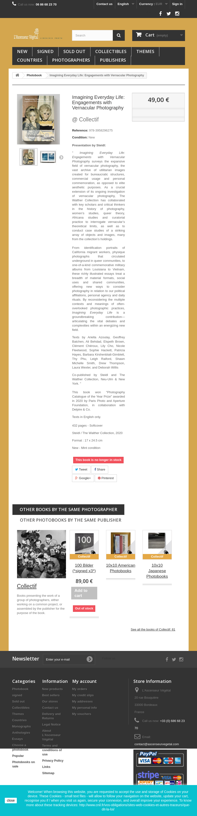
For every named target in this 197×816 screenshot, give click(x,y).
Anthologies (21, 732)
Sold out (74, 51)
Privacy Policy (52, 760)
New (22, 51)
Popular (18, 755)
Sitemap (48, 773)
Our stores (50, 701)
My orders (79, 689)
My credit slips (83, 695)
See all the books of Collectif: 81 (153, 629)
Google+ (83, 478)
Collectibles (110, 51)
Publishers (113, 60)
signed (45, 51)
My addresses (82, 701)
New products (52, 689)
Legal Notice (51, 724)
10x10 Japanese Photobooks (157, 571)
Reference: (80, 130)
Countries (29, 60)
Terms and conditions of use (52, 750)
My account (84, 681)
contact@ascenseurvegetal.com (156, 744)
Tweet (81, 469)
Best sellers (51, 695)
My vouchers (81, 714)
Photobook (20, 689)
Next (61, 157)
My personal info (84, 707)
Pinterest (106, 478)
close (11, 800)
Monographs (21, 726)
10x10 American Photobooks (120, 568)
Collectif (85, 119)
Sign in (177, 4)
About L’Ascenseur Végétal (51, 735)
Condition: (80, 137)
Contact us (104, 4)
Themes (145, 51)
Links (46, 766)
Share (99, 469)
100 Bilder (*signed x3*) (84, 568)
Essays (17, 739)
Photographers (71, 60)
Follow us (149, 12)
